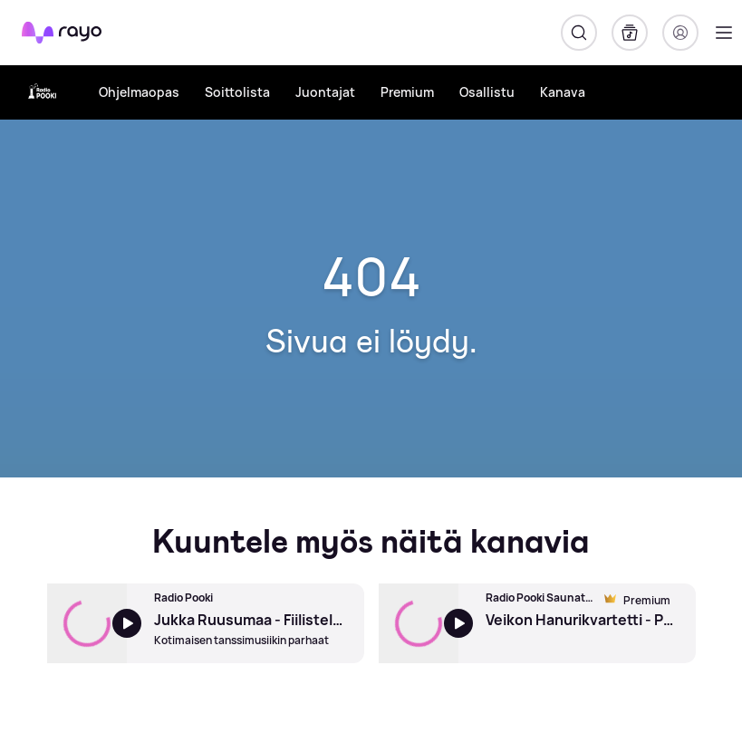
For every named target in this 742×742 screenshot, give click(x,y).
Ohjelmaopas (139, 92)
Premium (407, 92)
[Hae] (579, 32)
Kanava (562, 92)
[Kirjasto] (630, 32)
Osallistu (487, 92)
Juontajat (325, 92)
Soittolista (237, 92)
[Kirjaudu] (680, 32)
